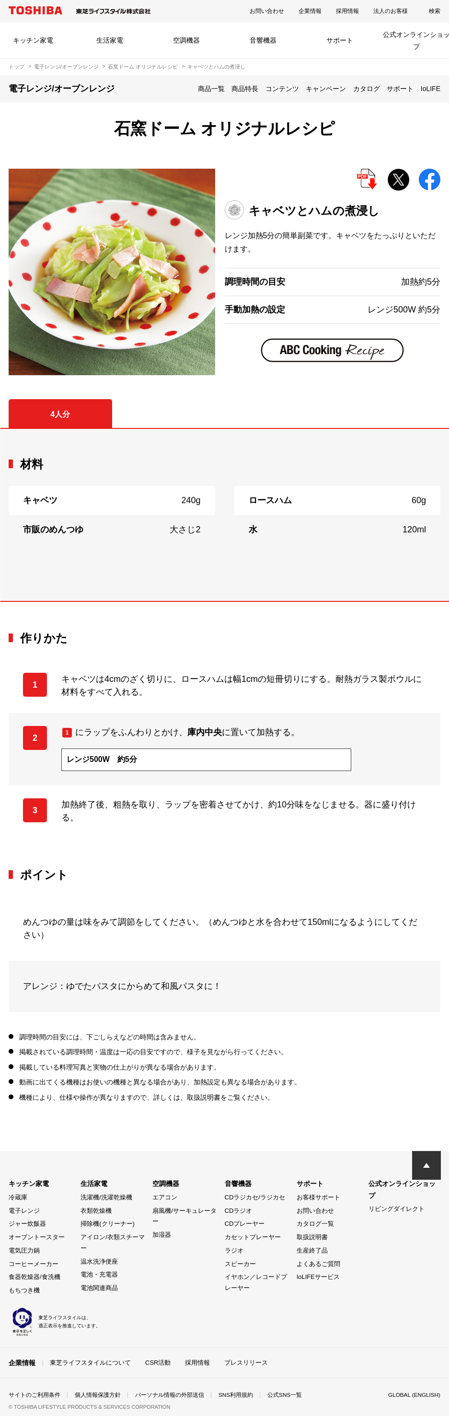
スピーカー (240, 1263)
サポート (339, 40)
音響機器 (263, 40)
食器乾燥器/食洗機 (34, 1276)
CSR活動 (158, 1362)
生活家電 (109, 40)
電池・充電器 (99, 1274)
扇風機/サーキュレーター (184, 1216)
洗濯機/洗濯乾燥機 (106, 1197)
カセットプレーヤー (253, 1237)
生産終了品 (312, 1250)
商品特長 (244, 88)
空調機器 (186, 40)
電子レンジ (24, 1210)
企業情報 (310, 11)
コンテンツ (282, 88)
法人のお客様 (390, 11)
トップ (16, 66)
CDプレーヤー (245, 1223)
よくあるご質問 (318, 1263)
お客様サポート (318, 1197)
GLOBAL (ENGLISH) (413, 1395)
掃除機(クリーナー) (108, 1223)
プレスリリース (246, 1362)
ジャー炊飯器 (27, 1223)
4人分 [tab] (60, 414)
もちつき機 (24, 1290)
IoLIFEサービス (318, 1276)
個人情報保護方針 (98, 1395)
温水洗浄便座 (99, 1261)
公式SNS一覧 (285, 1395)
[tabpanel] (224, 515)
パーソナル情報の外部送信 (169, 1395)
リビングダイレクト (396, 1208)
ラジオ (234, 1250)
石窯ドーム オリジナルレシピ (143, 66)
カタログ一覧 (315, 1223)
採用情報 (347, 11)
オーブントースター (37, 1237)
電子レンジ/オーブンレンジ (66, 66)
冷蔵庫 (18, 1197)
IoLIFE (430, 88)
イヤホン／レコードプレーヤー (256, 1282)
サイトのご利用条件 (34, 1395)
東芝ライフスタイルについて (90, 1362)
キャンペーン (326, 88)
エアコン (164, 1197)
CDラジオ (239, 1210)
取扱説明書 (312, 1237)
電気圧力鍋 (24, 1250)
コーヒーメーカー (33, 1263)
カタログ (366, 88)
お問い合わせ (267, 11)
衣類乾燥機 (96, 1210)
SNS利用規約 (236, 1395)
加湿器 (161, 1234)
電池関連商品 (99, 1287)
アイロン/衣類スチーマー (113, 1242)
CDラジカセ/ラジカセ (255, 1197)
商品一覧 (211, 88)
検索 (434, 11)
